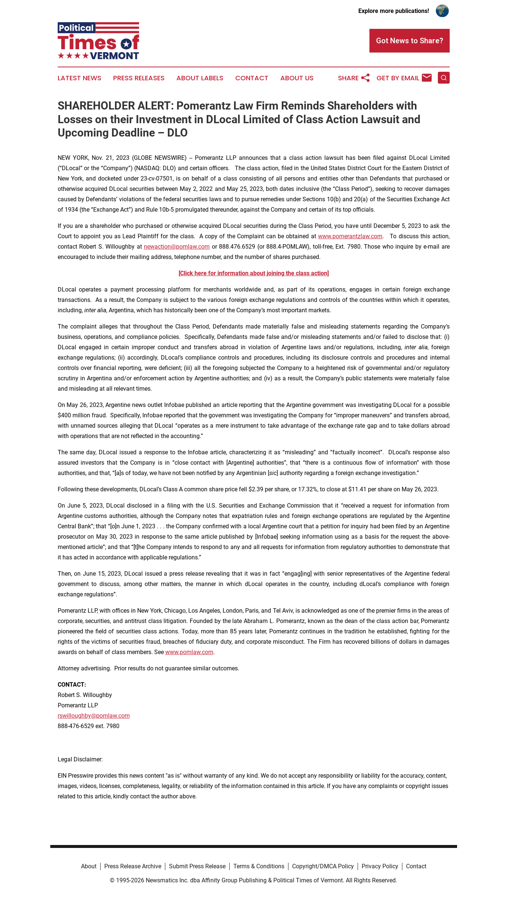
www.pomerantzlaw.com (350, 236)
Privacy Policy (380, 866)
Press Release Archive (132, 866)
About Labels (199, 78)
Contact (251, 78)
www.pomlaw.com (189, 652)
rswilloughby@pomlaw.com (94, 715)
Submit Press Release (197, 866)
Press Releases (139, 78)
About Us (297, 78)
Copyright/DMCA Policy (323, 866)
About (89, 866)
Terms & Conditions (258, 866)
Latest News (79, 78)
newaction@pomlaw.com (177, 246)
